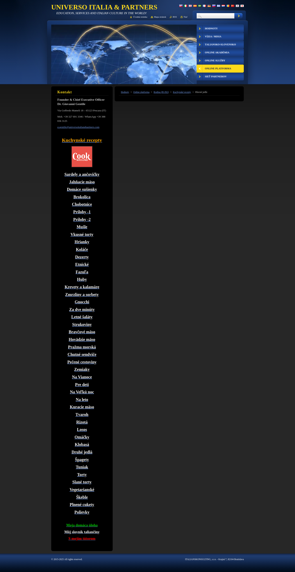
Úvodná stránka (140, 17)
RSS (175, 17)
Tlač (185, 17)
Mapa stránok (160, 17)
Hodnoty (125, 92)
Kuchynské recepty (182, 92)
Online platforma (141, 92)
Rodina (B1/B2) (161, 92)
